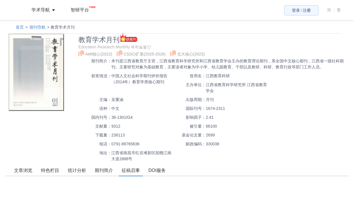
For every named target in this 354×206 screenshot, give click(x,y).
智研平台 (83, 9)
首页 (20, 27)
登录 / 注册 (301, 10)
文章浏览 (23, 170)
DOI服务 (157, 170)
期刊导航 (37, 27)
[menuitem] (46, 10)
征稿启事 (131, 170)
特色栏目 (50, 170)
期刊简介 (104, 170)
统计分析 (77, 170)
